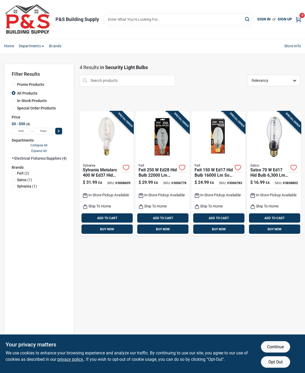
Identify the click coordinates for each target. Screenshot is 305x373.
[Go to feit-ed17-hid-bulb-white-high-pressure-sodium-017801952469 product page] (218, 173)
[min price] (21, 131)
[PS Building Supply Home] (28, 19)
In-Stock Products (32, 100)
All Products (27, 93)
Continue (275, 346)
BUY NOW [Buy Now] (107, 229)
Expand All (39, 151)
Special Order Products (36, 108)
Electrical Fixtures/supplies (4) (40, 158)
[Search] (247, 19)
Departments (30, 46)
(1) (24, 180)
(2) (23, 173)
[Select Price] (58, 131)
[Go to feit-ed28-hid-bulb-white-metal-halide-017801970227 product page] (162, 173)
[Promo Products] (13, 84)
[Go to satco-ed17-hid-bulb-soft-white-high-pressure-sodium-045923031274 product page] (274, 173)
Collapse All (39, 145)
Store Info (292, 46)
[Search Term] (178, 19)
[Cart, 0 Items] (298, 19)
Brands (55, 46)
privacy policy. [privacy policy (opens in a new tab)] (70, 359)
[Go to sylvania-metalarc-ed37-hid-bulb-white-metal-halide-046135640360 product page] (107, 173)
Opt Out (275, 361)
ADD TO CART (107, 218)
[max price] (43, 131)
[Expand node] (13, 158)
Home (9, 46)
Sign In (263, 19)
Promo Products (30, 84)
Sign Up (285, 19)
